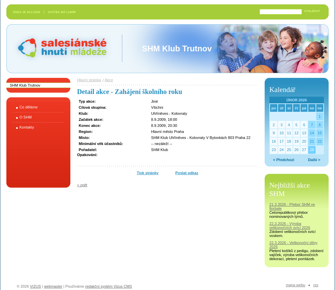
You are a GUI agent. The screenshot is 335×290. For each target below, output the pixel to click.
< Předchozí (283, 160)
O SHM (25, 117)
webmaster (53, 286)
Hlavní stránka (89, 80)
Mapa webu (295, 285)
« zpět (82, 185)
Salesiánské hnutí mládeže (59, 48)
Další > (314, 160)
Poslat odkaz (186, 173)
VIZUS (35, 286)
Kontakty (26, 127)
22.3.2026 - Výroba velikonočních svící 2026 (289, 226)
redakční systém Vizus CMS (108, 286)
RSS (315, 285)
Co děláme (28, 107)
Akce (109, 80)
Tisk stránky (147, 173)
